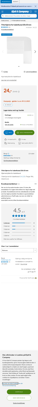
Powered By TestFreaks (28, 278)
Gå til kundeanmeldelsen (11, 160)
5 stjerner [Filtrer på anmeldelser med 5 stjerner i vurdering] (7, 223)
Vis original (23, 264)
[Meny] (2, 11)
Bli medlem (8, 104)
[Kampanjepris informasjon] (19, 91)
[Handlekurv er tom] (35, 11)
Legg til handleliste (30, 72)
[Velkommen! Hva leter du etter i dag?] (20, 16)
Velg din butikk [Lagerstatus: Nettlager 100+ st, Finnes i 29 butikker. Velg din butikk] (9, 124)
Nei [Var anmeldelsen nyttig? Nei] (32, 271)
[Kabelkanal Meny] (10, 20)
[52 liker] (4, 71)
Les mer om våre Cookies (10, 383)
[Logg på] (30, 11)
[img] (35, 51)
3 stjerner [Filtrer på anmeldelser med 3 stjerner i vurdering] (7, 229)
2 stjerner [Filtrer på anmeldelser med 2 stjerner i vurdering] (7, 232)
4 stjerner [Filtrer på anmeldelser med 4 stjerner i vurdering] (7, 226)
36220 (22, 176)
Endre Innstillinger (19, 403)
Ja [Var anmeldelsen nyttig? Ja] (28, 271)
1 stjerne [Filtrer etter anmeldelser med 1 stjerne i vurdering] (6, 235)
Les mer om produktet (9, 80)
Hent (8, 132)
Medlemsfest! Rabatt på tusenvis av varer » (16, 6)
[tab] (6, 1)
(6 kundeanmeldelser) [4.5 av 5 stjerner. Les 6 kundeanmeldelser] (7, 29)
